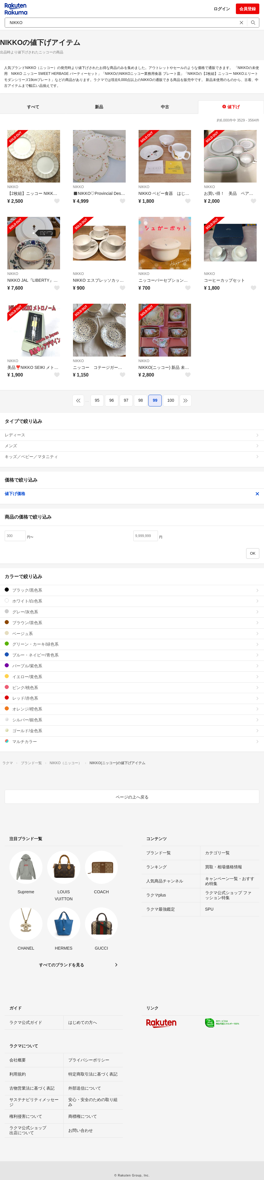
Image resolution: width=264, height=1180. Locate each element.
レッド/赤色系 (132, 697)
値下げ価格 (132, 493)
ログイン (222, 8)
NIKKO (12, 187)
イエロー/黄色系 (132, 676)
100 (170, 400)
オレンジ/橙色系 (132, 708)
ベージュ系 (132, 633)
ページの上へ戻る (132, 797)
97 (126, 400)
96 (111, 400)
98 (140, 400)
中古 (165, 106)
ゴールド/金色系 (132, 730)
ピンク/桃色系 (132, 687)
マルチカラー (132, 741)
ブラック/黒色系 (132, 590)
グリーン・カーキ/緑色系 (132, 644)
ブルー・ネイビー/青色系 (132, 654)
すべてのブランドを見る (61, 965)
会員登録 (247, 8)
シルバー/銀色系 (132, 719)
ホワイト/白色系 (132, 600)
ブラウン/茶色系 (132, 622)
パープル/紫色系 (132, 665)
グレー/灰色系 (132, 611)
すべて (33, 106)
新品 (99, 106)
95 (97, 400)
